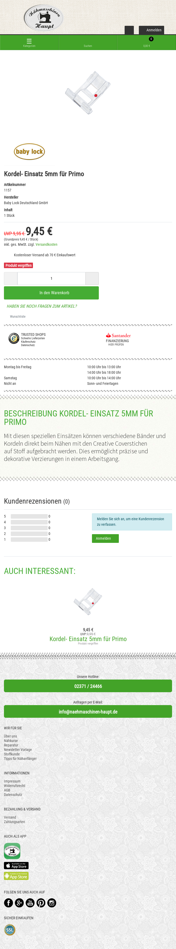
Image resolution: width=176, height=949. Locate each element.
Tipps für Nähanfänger (20, 758)
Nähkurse (11, 741)
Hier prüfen (115, 344)
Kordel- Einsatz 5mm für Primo (88, 639)
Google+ (19, 902)
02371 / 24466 (88, 686)
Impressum (12, 781)
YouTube (30, 902)
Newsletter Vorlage (18, 750)
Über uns (10, 736)
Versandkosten (46, 244)
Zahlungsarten (14, 822)
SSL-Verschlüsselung (10, 930)
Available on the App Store (16, 865)
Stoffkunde (12, 754)
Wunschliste (16, 316)
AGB (7, 790)
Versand (10, 817)
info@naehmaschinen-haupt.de (88, 712)
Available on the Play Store (16, 876)
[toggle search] (88, 42)
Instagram (51, 902)
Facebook (8, 902)
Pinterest (41, 902)
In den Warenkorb (51, 292)
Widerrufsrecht (14, 786)
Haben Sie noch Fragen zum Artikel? (40, 306)
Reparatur (11, 745)
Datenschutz (13, 795)
